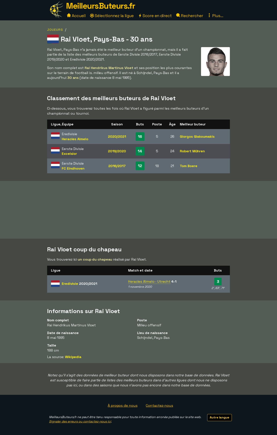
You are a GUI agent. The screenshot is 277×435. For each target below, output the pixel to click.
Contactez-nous (159, 405)
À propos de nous (122, 405)
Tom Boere (188, 166)
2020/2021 (117, 136)
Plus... (215, 15)
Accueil (76, 15)
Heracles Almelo (75, 139)
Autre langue (219, 417)
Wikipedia (73, 357)
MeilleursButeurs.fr (100, 6)
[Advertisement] (138, 210)
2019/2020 (117, 151)
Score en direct (155, 15)
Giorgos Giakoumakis (197, 136)
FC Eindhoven (73, 168)
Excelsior (69, 153)
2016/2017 (117, 166)
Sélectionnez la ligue (112, 15)
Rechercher (189, 15)
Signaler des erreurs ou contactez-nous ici (80, 421)
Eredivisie (79, 283)
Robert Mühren (192, 151)
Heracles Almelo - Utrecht (149, 281)
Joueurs (55, 30)
